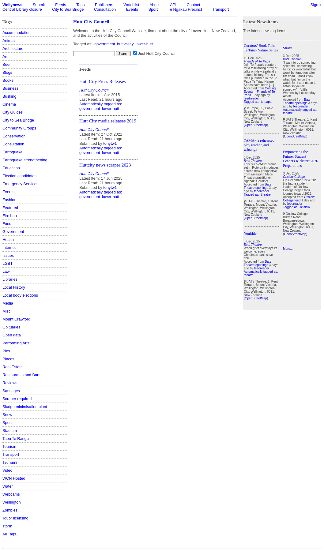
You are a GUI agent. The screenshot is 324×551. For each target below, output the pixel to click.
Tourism (9, 446)
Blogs (7, 72)
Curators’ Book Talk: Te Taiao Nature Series (261, 47)
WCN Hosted (13, 478)
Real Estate (12, 367)
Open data (11, 335)
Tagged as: (252, 101)
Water (7, 486)
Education (11, 168)
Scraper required (17, 398)
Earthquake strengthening (24, 160)
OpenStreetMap (256, 125)
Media (7, 303)
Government (13, 231)
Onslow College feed (299, 198)
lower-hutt (144, 44)
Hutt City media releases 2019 (107, 120)
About (154, 4)
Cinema (9, 104)
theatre (266, 194)
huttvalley (125, 44)
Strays (287, 48)
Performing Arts (15, 343)
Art (4, 56)
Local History (13, 287)
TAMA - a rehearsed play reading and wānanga (259, 145)
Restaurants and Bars (21, 375)
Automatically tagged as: (100, 104)
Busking (9, 96)
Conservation (13, 136)
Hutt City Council (91, 21)
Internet (9, 247)
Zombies (9, 510)
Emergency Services (20, 184)
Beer (6, 64)
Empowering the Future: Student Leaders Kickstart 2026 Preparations (300, 159)
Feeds (60, 4)
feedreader (251, 98)
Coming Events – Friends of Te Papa (260, 92)
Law (5, 271)
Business (10, 88)
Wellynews (12, 4)
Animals (9, 40)
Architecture (12, 48)
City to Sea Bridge (68, 9)
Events (132, 9)
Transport (220, 9)
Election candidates (19, 176)
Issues (8, 255)
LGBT (7, 263)
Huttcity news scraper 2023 (105, 164)
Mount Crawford (16, 319)
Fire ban (9, 215)
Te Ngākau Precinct (185, 9)
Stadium (9, 430)
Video (7, 470)
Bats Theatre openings (257, 186)
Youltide (250, 233)
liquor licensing (15, 518)
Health (8, 239)
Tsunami (9, 462)
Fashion (9, 199)
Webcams (11, 494)
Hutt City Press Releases (102, 81)
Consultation (105, 9)
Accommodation (16, 32)
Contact (193, 4)
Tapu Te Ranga (15, 438)
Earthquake (12, 152)
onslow (305, 207)
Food (6, 223)
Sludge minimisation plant (24, 406)
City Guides (12, 112)
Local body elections (20, 295)
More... (288, 248)
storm (7, 526)
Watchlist (131, 4)
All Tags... (10, 534)
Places (8, 359)
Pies (6, 351)
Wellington (11, 502)
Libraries (9, 279)
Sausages (11, 390)
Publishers (104, 4)
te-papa (266, 101)
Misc (6, 311)
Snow (7, 414)
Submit (39, 4)
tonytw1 (110, 143)
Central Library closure (22, 9)
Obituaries (11, 327)
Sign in (316, 4)
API (173, 4)
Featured (10, 207)
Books (7, 80)
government (104, 44)
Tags (80, 4)
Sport (153, 9)
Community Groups (19, 128)
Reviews (9, 382)
